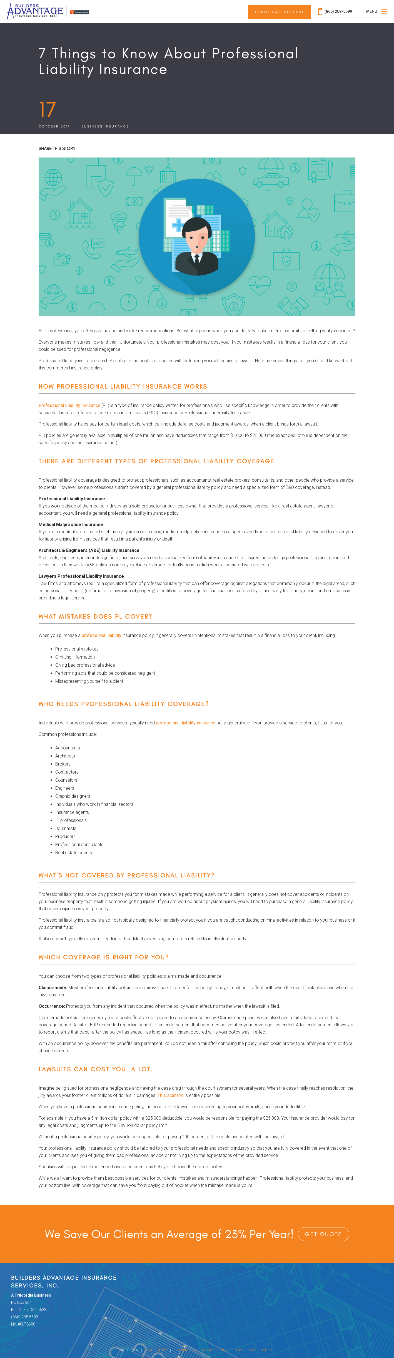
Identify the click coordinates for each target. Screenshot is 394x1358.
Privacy (157, 1350)
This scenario (171, 1095)
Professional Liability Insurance (69, 405)
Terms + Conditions (203, 1350)
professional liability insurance (185, 723)
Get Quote (323, 1234)
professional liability (101, 635)
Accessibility (254, 1350)
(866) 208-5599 (335, 11)
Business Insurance (105, 126)
